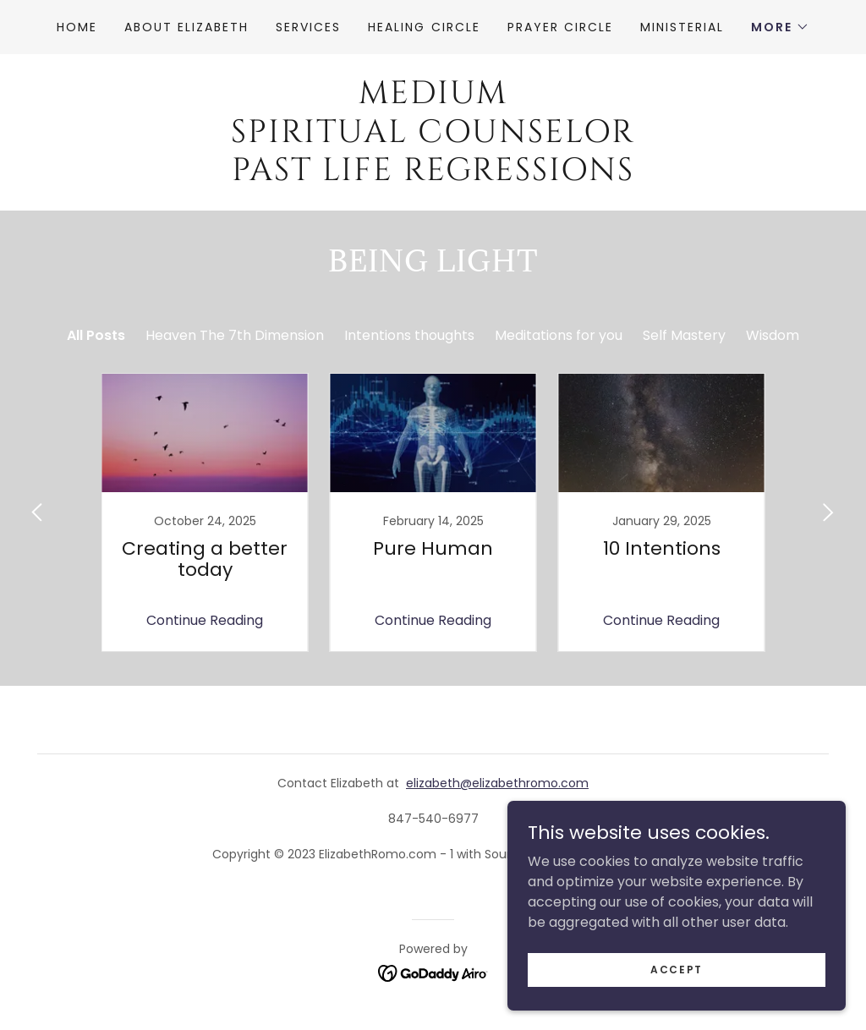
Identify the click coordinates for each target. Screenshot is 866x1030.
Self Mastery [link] (684, 335)
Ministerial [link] (682, 27)
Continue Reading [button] (204, 620)
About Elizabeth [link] (186, 27)
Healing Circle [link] (424, 27)
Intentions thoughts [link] (409, 335)
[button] (780, 27)
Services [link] (308, 27)
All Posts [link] (96, 335)
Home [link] (77, 27)
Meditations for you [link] (558, 335)
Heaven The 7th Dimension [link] (234, 335)
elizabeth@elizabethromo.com (497, 783)
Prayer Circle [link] (560, 27)
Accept (676, 969)
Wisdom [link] (772, 335)
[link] (433, 175)
